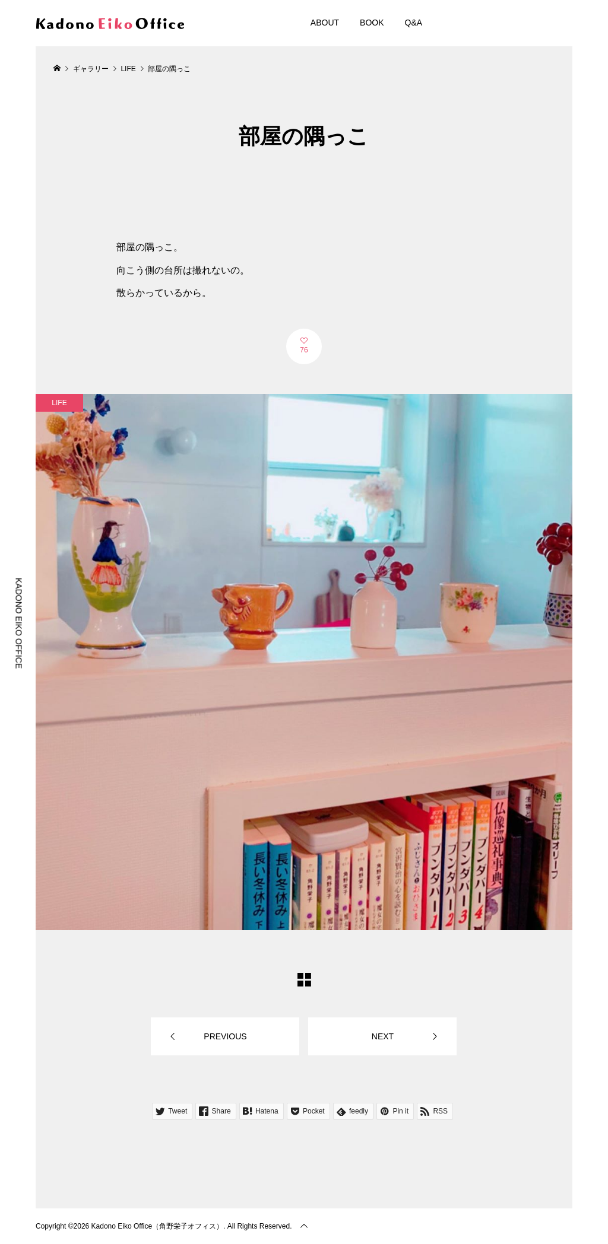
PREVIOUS (225, 1036)
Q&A (414, 22)
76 (304, 350)
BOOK (372, 22)
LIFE (59, 403)
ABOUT (325, 22)
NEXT (383, 1036)
